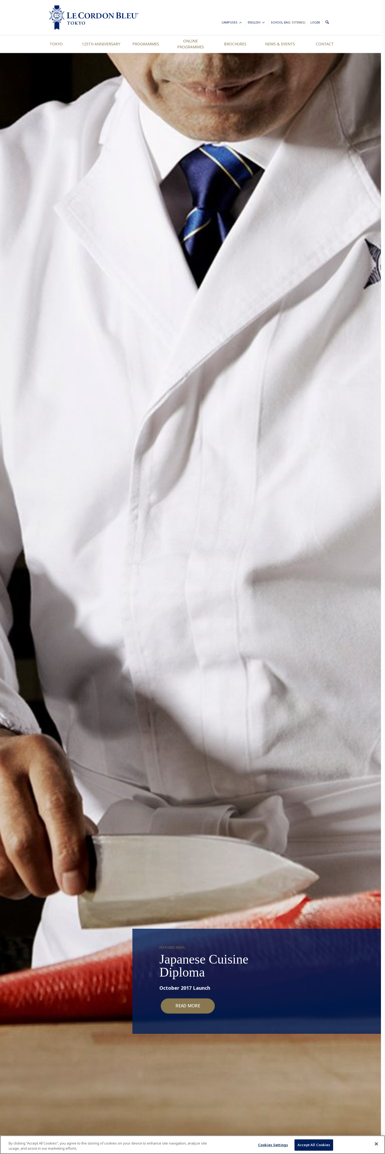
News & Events (280, 43)
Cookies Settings (273, 1144)
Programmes (145, 43)
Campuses (232, 23)
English (257, 23)
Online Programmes (190, 43)
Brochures (235, 43)
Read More (188, 1006)
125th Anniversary (101, 43)
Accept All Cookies (313, 1144)
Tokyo (56, 43)
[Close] (376, 1144)
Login (315, 22)
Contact (325, 43)
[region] (192, 1144)
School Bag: (288, 22)
